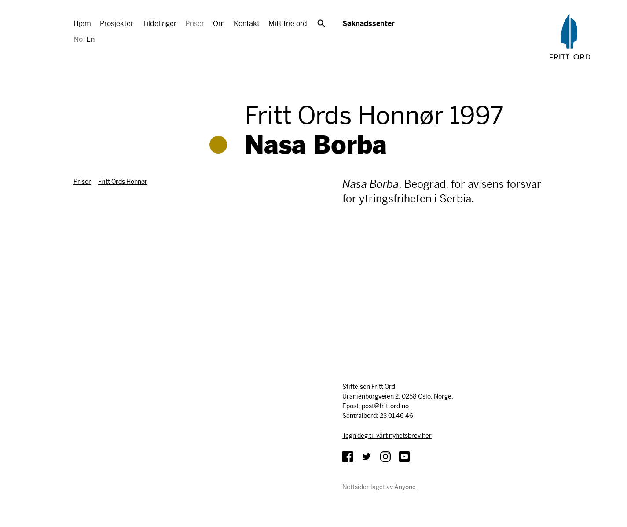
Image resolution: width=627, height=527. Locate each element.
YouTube (404, 456)
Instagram (385, 456)
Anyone (405, 487)
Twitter (366, 456)
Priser (194, 23)
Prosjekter (116, 23)
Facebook (347, 456)
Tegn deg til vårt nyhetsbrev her (387, 435)
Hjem (82, 23)
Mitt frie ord (287, 23)
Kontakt (247, 23)
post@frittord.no (385, 406)
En (90, 39)
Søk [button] (321, 23)
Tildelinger (159, 23)
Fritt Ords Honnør (122, 182)
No (78, 39)
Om (219, 23)
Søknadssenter (368, 23)
